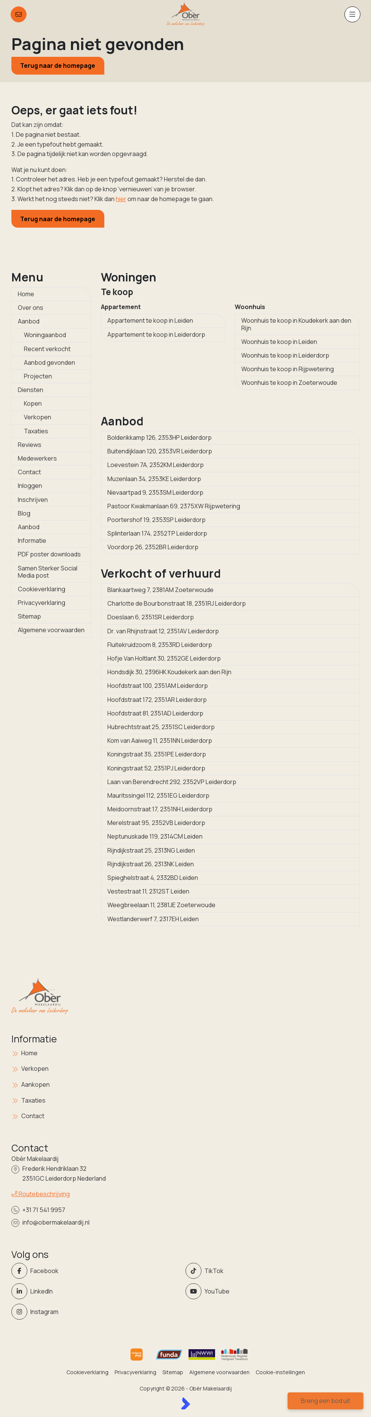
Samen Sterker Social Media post (47, 572)
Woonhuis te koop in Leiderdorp (285, 355)
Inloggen (30, 485)
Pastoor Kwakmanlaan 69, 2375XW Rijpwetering (173, 506)
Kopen (33, 403)
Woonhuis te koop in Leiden (279, 341)
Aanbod (28, 321)
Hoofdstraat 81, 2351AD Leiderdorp (155, 713)
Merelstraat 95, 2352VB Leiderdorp (156, 823)
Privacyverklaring (41, 602)
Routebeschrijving (40, 1194)
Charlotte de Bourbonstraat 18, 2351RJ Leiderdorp (176, 603)
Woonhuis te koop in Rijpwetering (287, 369)
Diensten (30, 390)
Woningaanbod (45, 335)
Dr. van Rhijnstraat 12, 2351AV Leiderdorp (163, 631)
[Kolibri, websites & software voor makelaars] (185, 1403)
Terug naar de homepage (57, 65)
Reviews (29, 445)
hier (121, 199)
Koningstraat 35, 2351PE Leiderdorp (156, 754)
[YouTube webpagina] (270, 1291)
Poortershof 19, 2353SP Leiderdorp (156, 520)
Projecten (38, 376)
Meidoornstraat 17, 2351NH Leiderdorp (159, 809)
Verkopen (37, 417)
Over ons (30, 307)
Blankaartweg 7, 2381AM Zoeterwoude (160, 590)
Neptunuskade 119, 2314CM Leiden (155, 836)
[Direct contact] (19, 14)
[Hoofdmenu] (352, 14)
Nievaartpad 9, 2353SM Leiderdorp (155, 492)
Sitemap (29, 616)
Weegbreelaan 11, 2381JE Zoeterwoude (161, 905)
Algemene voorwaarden (51, 630)
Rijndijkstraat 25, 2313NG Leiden (151, 850)
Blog (24, 513)
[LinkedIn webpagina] (96, 1291)
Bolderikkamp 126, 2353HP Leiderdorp (159, 437)
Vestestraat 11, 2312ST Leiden (148, 891)
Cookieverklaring (41, 589)
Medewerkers (37, 458)
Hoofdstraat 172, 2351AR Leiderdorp (157, 699)
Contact (29, 472)
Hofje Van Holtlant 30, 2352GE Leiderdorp (164, 658)
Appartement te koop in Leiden (150, 320)
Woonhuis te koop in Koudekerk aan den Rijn (296, 324)
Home (26, 294)
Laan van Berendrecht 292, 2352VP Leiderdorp (171, 782)
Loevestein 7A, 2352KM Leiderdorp (155, 465)
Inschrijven (33, 499)
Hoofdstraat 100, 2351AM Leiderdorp (157, 685)
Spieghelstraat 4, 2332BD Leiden (152, 877)
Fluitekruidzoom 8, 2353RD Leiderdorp (159, 645)
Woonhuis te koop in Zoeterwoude (289, 382)
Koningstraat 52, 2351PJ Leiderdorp (156, 768)
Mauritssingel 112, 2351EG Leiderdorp (158, 795)
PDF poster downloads (49, 554)
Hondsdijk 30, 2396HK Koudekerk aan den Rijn (169, 672)
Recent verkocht (47, 349)
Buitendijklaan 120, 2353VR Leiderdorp (159, 451)
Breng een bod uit (325, 1401)
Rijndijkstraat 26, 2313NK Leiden (150, 864)
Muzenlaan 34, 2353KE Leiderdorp (154, 479)
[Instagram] (96, 1312)
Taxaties (36, 431)
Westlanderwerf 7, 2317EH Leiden (153, 919)
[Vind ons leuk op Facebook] (96, 1271)
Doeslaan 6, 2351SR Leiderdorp (150, 617)
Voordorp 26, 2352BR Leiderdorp (152, 547)
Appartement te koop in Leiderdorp (156, 334)
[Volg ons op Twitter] (270, 1271)
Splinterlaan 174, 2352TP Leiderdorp (157, 533)
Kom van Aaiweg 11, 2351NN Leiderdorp (159, 740)
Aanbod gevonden (49, 362)
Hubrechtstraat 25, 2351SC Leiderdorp (161, 727)
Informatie (32, 540)
